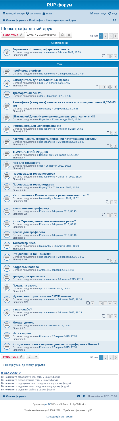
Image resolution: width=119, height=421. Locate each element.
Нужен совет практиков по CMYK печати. (42, 296)
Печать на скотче (25, 285)
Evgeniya (44, 119)
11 (105, 303)
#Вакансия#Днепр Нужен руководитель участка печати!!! (54, 116)
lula (41, 83)
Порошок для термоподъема (33, 184)
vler (41, 96)
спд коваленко (47, 52)
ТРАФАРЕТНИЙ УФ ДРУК (30, 152)
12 (110, 303)
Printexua (44, 211)
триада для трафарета (29, 276)
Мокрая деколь (24, 322)
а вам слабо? (22, 309)
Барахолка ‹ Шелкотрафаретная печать (41, 49)
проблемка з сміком (27, 70)
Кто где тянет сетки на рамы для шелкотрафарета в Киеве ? (56, 344)
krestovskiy (45, 108)
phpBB (47, 404)
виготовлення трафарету (31, 208)
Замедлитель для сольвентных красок (41, 80)
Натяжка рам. (22, 333)
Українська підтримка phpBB (77, 410)
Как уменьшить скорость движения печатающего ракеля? (54, 138)
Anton (42, 270)
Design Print (45, 155)
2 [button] (105, 36)
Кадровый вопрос (26, 267)
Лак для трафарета (26, 162)
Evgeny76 (44, 187)
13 (115, 303)
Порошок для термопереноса (34, 173)
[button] (115, 36)
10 (101, 303)
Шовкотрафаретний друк (26, 28)
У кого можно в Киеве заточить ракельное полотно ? (51, 195)
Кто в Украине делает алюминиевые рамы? (44, 221)
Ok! (41, 325)
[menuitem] (33, 13)
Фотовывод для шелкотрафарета (37, 125)
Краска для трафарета (29, 232)
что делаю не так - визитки (32, 253)
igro (41, 288)
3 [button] (110, 36)
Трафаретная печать (27, 93)
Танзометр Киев (24, 243)
